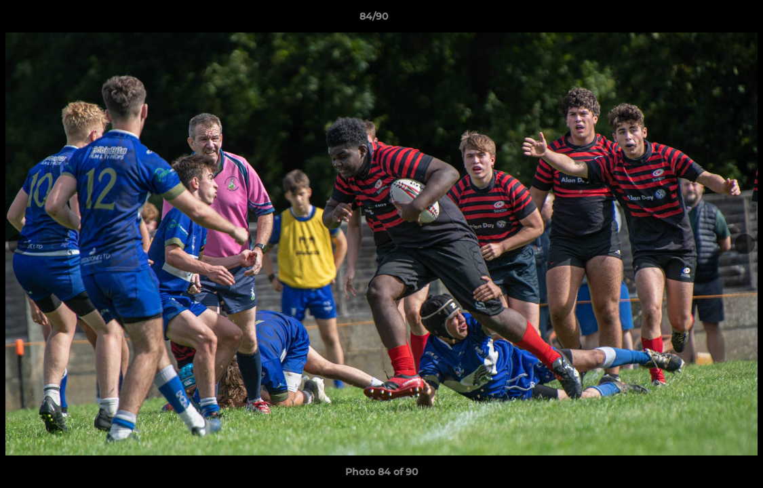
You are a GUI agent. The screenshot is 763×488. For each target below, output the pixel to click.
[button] (706, 20)
